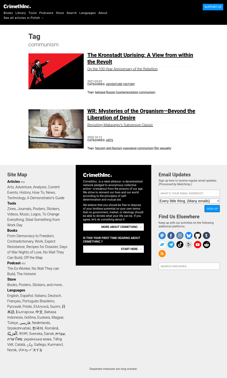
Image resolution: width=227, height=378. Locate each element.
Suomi (55, 306)
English (13, 295)
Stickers (53, 209)
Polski (27, 306)
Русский (14, 306)
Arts (109, 140)
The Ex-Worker (18, 268)
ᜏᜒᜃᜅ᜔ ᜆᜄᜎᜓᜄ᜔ (30, 350)
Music (24, 214)
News (50, 192)
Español (26, 295)
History (129, 84)
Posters (39, 209)
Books (8, 13)
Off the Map (33, 257)
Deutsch (54, 295)
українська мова (37, 339)
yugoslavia (130, 148)
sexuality (165, 148)
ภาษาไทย (14, 339)
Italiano (40, 295)
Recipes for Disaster (42, 247)
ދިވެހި (29, 344)
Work (39, 241)
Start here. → (131, 249)
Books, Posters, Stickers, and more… (35, 285)
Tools (32, 13)
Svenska (35, 333)
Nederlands (41, 323)
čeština (30, 317)
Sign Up (212, 208)
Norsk (12, 350)
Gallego (40, 344)
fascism (100, 148)
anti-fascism (114, 148)
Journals (24, 209)
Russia (110, 92)
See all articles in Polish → (24, 18)
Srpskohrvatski (19, 328)
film (156, 148)
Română (51, 328)
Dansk (49, 333)
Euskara (43, 317)
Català (20, 344)
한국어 (37, 328)
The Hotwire (26, 274)
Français (14, 301)
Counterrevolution (126, 92)
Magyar (57, 317)
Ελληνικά (41, 306)
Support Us (213, 7)
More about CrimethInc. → (121, 227)
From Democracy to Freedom (30, 236)
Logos (36, 214)
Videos (12, 214)
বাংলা (23, 333)
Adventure (114, 84)
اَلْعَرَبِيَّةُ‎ (12, 333)
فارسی (25, 323)
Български (25, 312)
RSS (23, 182)
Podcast (13, 263)
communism (147, 92)
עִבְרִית (60, 333)
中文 (39, 312)
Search (71, 13)
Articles (13, 181)
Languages (87, 13)
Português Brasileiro (38, 301)
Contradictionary (20, 241)
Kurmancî (55, 344)
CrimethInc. (17, 6)
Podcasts (46, 13)
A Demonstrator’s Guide (45, 198)
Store (60, 13)
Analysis (39, 187)
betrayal (100, 92)
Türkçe (12, 323)
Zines (11, 209)
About (102, 13)
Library (21, 13)
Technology (16, 198)
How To (38, 192)
